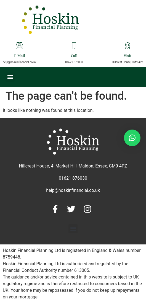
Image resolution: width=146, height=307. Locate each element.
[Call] (74, 45)
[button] (10, 77)
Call (74, 56)
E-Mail (19, 56)
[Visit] (127, 45)
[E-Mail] (19, 45)
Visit (127, 56)
